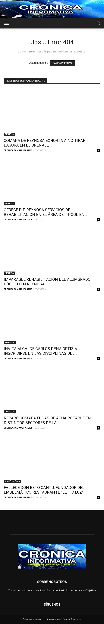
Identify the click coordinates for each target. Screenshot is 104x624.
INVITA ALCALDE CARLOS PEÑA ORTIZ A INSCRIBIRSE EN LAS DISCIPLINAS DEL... (40, 351)
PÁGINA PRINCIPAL (62, 63)
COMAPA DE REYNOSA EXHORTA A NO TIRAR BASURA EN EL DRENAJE (44, 142)
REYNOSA (9, 134)
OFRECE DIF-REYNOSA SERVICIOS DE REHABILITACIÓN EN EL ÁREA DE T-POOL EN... (45, 212)
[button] (98, 23)
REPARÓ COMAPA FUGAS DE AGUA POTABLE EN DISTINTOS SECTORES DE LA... (47, 420)
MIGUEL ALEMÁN (12, 481)
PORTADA (9, 342)
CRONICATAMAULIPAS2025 (18, 150)
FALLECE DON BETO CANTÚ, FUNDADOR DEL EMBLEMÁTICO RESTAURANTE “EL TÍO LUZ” (44, 490)
